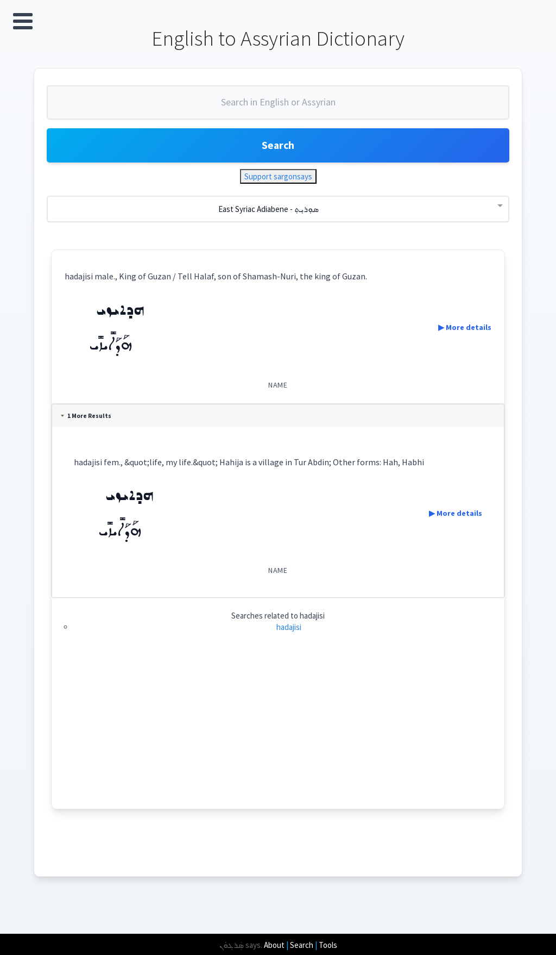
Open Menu (23, 21)
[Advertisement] (278, 734)
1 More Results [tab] (87, 417)
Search (278, 146)
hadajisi (288, 628)
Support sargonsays (278, 178)
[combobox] (278, 107)
